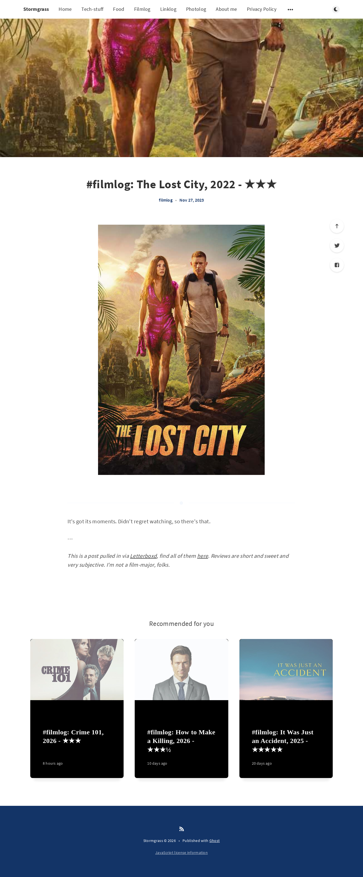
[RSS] (181, 829)
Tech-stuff (92, 9)
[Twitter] (337, 245)
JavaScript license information (181, 852)
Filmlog (142, 9)
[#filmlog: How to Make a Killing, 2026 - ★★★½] (181, 750)
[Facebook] (337, 265)
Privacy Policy (261, 9)
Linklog (168, 9)
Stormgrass (36, 9)
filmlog (165, 199)
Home (65, 9)
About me (226, 9)
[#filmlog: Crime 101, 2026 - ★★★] (77, 750)
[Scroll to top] (337, 226)
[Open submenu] (290, 9)
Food (118, 9)
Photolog (196, 9)
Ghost (214, 840)
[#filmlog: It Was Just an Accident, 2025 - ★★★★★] (286, 750)
